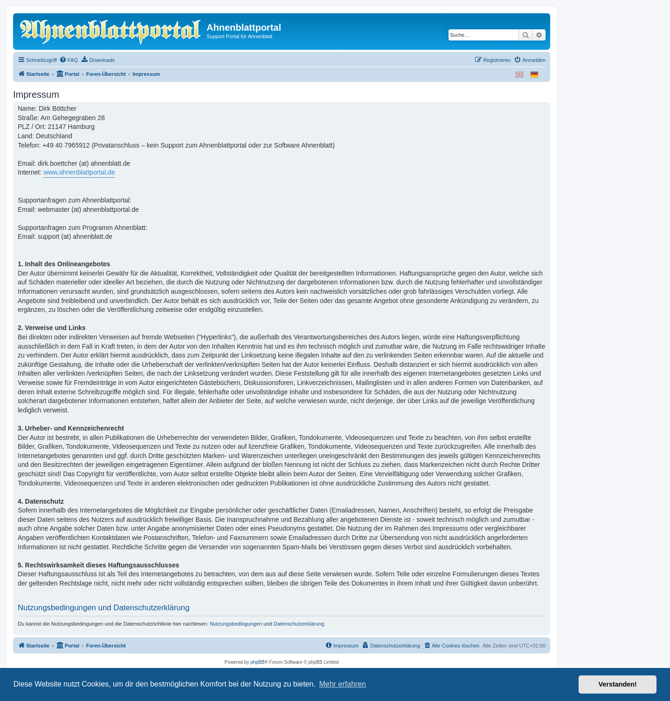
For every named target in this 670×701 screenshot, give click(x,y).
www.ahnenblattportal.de (79, 172)
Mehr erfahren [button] (342, 684)
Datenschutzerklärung (299, 624)
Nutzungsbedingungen (236, 624)
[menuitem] (68, 60)
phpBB (257, 662)
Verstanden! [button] (618, 684)
